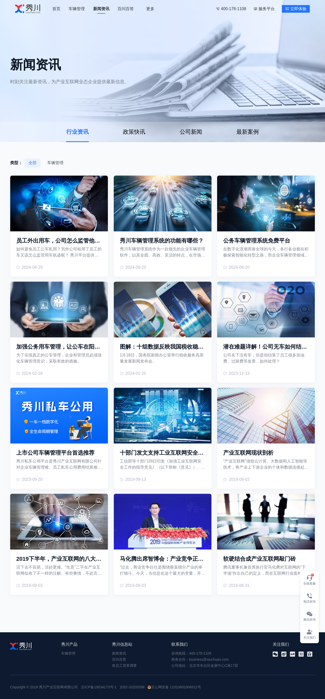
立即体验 (295, 9)
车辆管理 (77, 9)
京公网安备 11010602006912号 (176, 687)
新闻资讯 (101, 9)
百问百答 (126, 9)
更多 (150, 9)
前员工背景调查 (124, 665)
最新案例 (247, 132)
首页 (56, 9)
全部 (32, 163)
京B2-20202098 (132, 687)
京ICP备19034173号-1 (99, 687)
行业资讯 (77, 132)
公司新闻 (191, 132)
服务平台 (264, 9)
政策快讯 (134, 132)
